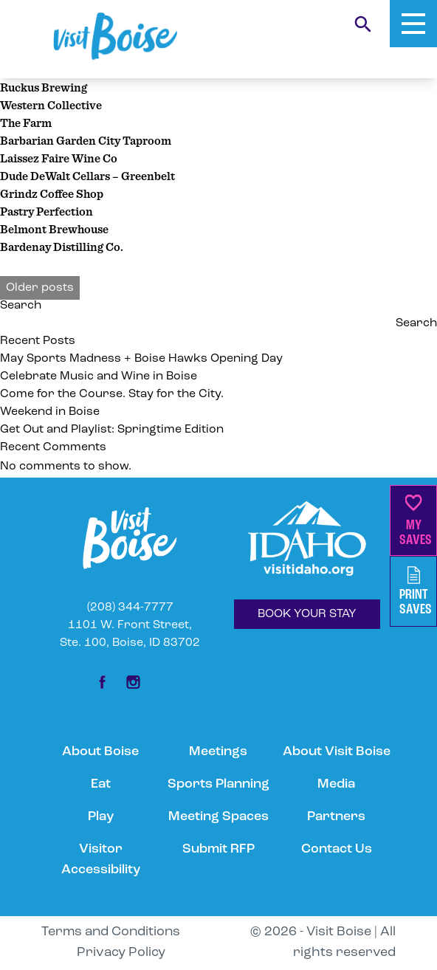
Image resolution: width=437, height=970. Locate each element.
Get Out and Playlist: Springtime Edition (112, 430)
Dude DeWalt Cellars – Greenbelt (87, 176)
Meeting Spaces (218, 817)
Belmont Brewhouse (54, 229)
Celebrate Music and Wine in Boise (98, 376)
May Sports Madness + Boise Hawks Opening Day (143, 359)
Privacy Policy (121, 953)
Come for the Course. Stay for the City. (113, 394)
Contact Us (336, 849)
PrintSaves (415, 591)
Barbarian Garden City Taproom (85, 140)
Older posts (40, 288)
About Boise (100, 752)
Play (101, 817)
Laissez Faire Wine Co (58, 158)
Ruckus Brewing (43, 87)
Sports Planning (218, 784)
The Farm (26, 122)
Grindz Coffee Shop (51, 193)
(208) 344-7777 (130, 607)
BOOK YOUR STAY (307, 614)
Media (336, 784)
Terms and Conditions (110, 932)
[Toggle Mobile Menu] (413, 23)
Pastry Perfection (46, 211)
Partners (336, 817)
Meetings (218, 752)
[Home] (115, 36)
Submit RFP (218, 849)
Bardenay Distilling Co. (61, 246)
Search (20, 306)
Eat (101, 784)
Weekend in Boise (50, 412)
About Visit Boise (336, 752)
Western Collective (51, 105)
